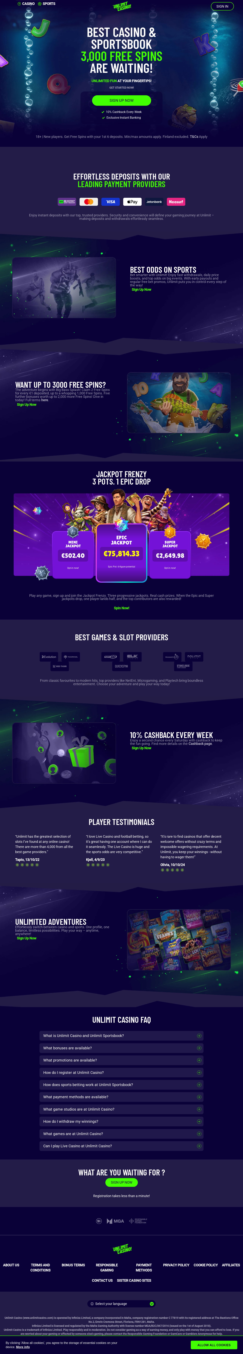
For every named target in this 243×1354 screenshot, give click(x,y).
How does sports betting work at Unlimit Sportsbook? (88, 1084)
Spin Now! (121, 608)
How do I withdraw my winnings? (70, 1121)
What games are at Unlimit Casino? (73, 1134)
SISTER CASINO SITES (134, 1280)
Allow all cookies (216, 1345)
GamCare (176, 1333)
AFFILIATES (231, 1265)
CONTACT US (102, 1280)
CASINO (26, 4)
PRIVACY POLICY (176, 1265)
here (44, 400)
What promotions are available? (70, 1060)
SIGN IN (222, 6)
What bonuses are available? (67, 1048)
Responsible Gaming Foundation (147, 1333)
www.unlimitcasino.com (38, 1317)
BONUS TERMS (73, 1265)
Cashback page (200, 744)
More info (23, 1347)
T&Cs (194, 137)
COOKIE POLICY (206, 1265)
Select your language (109, 1304)
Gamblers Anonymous (198, 1333)
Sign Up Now (141, 290)
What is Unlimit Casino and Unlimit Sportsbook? (83, 1035)
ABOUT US (11, 1265)
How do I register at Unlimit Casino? (73, 1072)
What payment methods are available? (75, 1097)
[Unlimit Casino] (121, 6)
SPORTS (46, 4)
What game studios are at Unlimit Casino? (78, 1109)
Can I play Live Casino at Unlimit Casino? (77, 1146)
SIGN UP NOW (122, 100)
